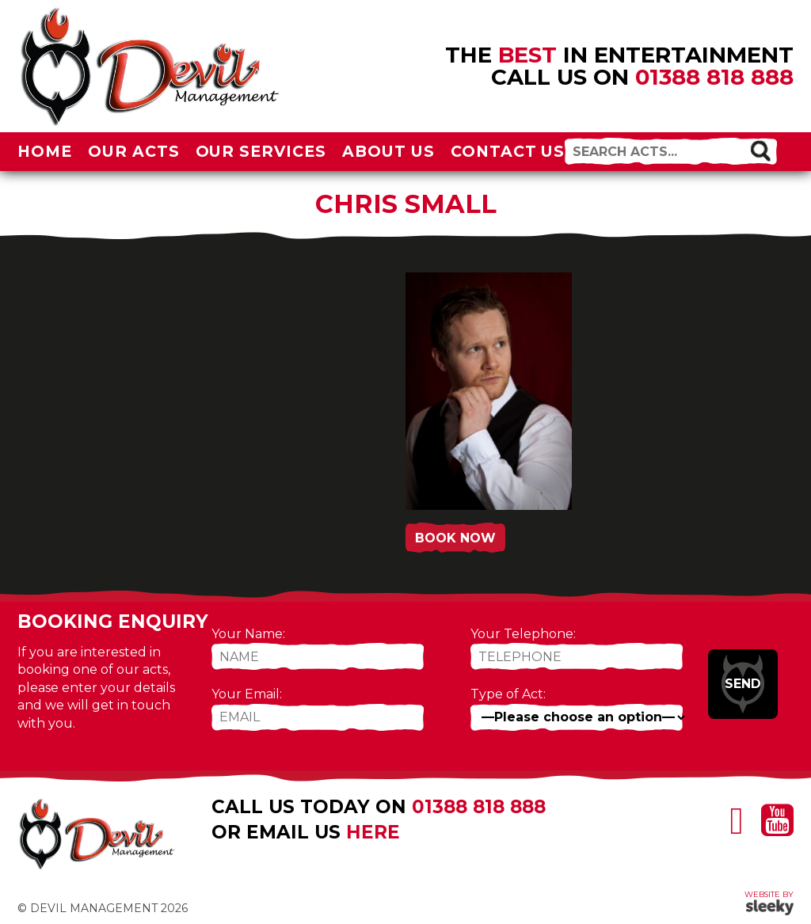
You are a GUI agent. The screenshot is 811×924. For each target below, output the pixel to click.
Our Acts (134, 151)
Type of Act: (508, 694)
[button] (760, 150)
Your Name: (248, 633)
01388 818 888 (714, 76)
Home (44, 151)
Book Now (455, 538)
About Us (388, 151)
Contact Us (508, 151)
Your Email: (246, 694)
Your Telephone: (523, 633)
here (373, 832)
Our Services (261, 151)
